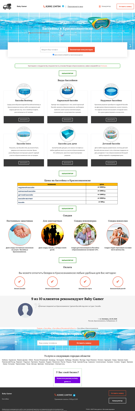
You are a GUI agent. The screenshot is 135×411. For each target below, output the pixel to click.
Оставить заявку (125, 6)
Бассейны (47, 328)
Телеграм (104, 66)
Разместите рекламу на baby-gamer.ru (67, 380)
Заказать (24, 120)
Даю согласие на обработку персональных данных (68, 55)
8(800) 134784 (53, 6)
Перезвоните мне (75, 6)
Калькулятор (105, 6)
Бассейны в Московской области (64, 328)
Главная (40, 328)
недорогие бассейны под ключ (39, 33)
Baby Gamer (7, 393)
